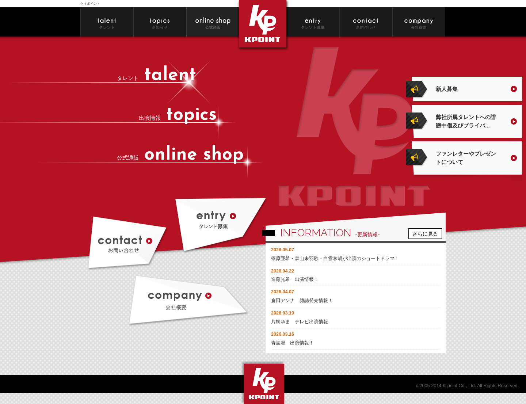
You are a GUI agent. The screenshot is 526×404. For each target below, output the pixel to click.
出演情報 (178, 118)
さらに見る (425, 233)
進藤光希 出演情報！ (295, 279)
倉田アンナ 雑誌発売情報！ (302, 300)
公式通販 (180, 158)
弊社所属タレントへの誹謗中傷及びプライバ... (466, 121)
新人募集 (447, 89)
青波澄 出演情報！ (292, 343)
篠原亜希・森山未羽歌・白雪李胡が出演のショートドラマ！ (335, 258)
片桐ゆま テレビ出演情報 (299, 321)
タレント (156, 78)
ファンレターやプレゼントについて (466, 157)
